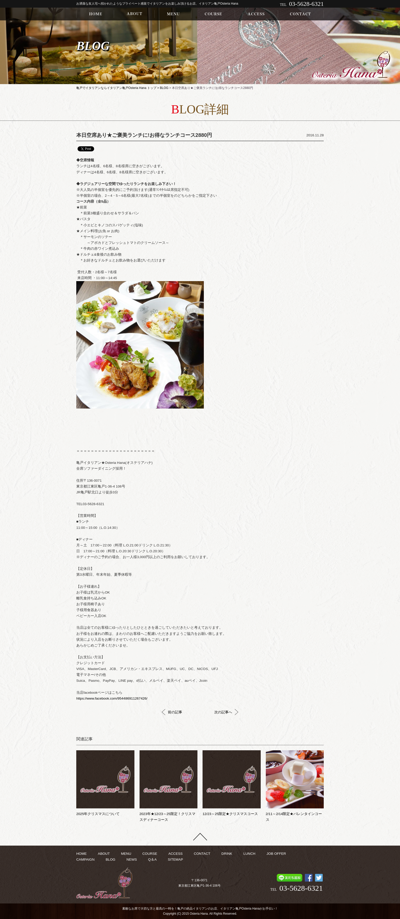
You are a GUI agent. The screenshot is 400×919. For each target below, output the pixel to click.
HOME (81, 854)
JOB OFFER (276, 854)
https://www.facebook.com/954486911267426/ (111, 698)
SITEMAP (175, 859)
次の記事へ (226, 712)
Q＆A (152, 859)
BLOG (164, 88)
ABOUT (104, 854)
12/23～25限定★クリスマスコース (230, 814)
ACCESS (175, 854)
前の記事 (172, 712)
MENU (126, 854)
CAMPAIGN (85, 859)
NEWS (132, 859)
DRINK (226, 854)
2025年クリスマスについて (98, 814)
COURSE (149, 854)
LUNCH (249, 854)
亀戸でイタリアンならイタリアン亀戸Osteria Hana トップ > (118, 88)
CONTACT (202, 854)
